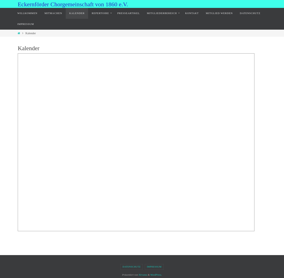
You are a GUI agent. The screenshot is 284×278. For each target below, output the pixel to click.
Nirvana (143, 274)
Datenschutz (131, 266)
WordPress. (156, 274)
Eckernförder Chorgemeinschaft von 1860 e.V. (73, 4)
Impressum (154, 266)
